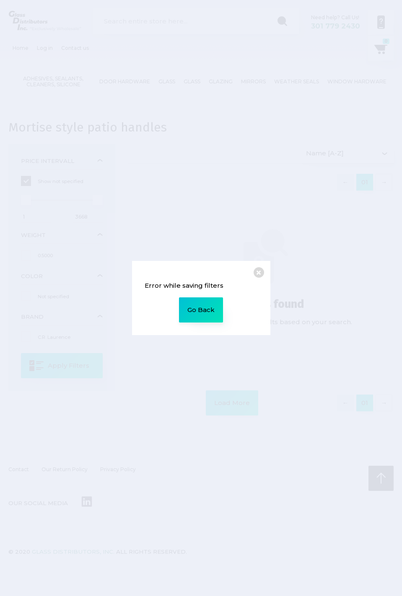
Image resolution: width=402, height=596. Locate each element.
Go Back (201, 310)
